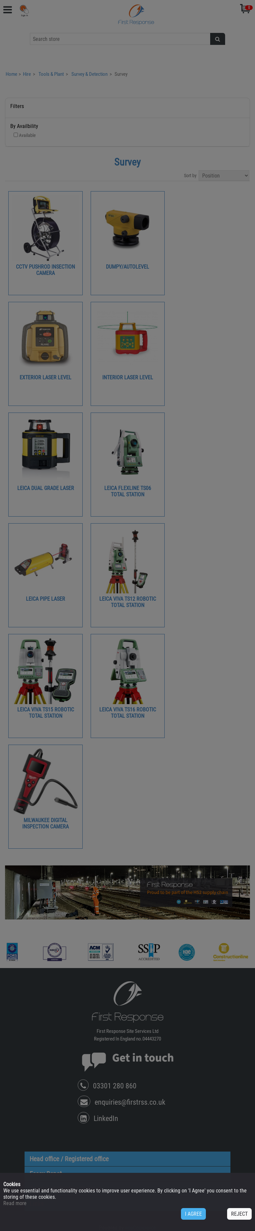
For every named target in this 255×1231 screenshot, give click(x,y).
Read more (15, 1203)
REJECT (239, 1214)
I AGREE (193, 1214)
